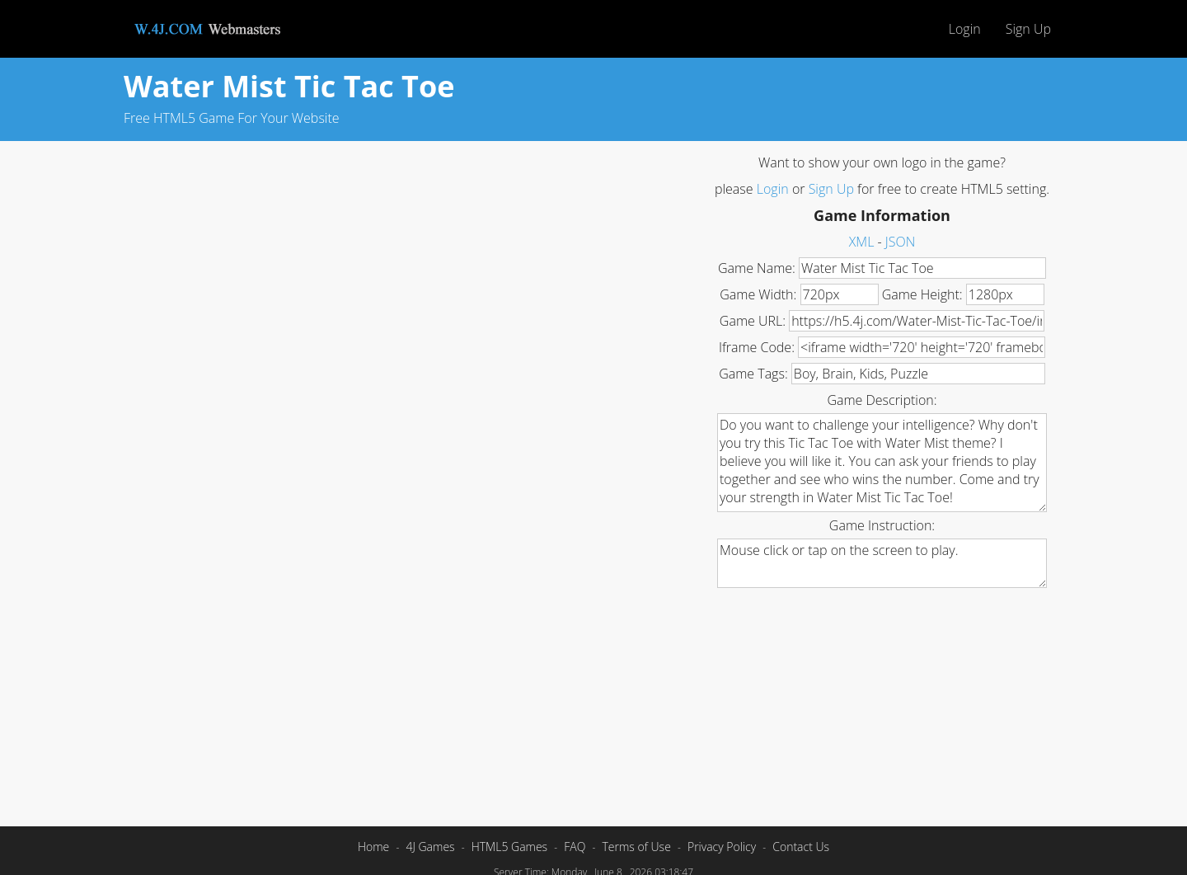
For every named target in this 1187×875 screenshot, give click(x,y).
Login (965, 29)
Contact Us (800, 846)
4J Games (430, 846)
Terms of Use (636, 846)
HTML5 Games (509, 846)
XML (862, 242)
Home (373, 846)
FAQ (574, 846)
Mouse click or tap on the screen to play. (882, 563)
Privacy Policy (721, 846)
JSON (900, 242)
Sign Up (1028, 29)
